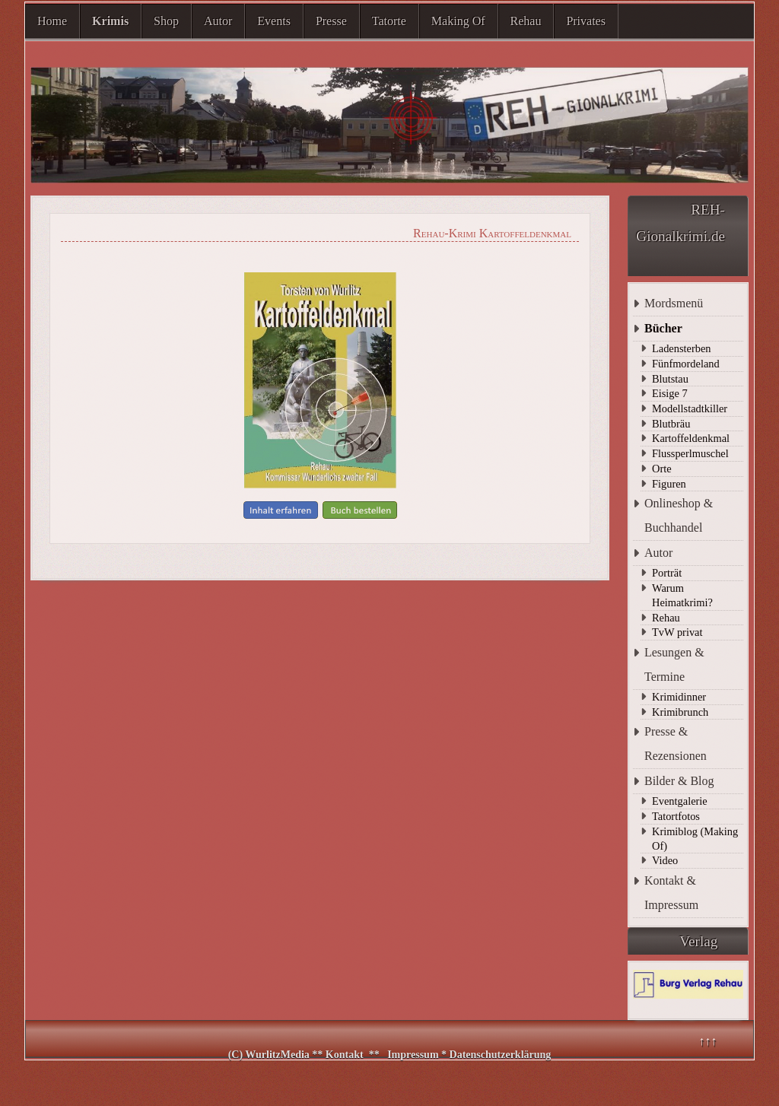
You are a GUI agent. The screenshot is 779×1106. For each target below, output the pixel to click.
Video (665, 860)
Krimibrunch (680, 712)
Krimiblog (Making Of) (695, 838)
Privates (586, 20)
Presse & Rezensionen (675, 743)
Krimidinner (679, 697)
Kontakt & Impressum (671, 892)
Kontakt (345, 1054)
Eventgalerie (679, 801)
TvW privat (677, 632)
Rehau (526, 20)
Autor (218, 20)
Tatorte (389, 20)
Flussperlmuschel (690, 453)
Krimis (110, 20)
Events (274, 20)
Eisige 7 (670, 393)
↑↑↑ (707, 1040)
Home (52, 20)
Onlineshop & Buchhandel (678, 515)
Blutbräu (671, 424)
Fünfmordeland (686, 364)
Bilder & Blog (679, 780)
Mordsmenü (673, 303)
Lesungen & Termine (674, 664)
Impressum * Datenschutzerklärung (469, 1054)
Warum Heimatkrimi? (682, 595)
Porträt (667, 573)
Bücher (663, 328)
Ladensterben (681, 348)
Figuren (669, 484)
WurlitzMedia (278, 1054)
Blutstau (670, 379)
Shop (166, 20)
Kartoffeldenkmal (691, 438)
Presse (331, 20)
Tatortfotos (676, 816)
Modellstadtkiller (689, 408)
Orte (662, 468)
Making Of (458, 20)
